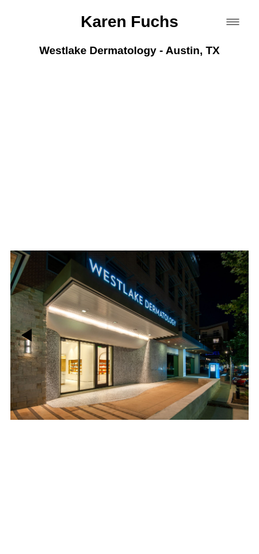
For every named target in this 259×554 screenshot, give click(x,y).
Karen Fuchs (129, 22)
